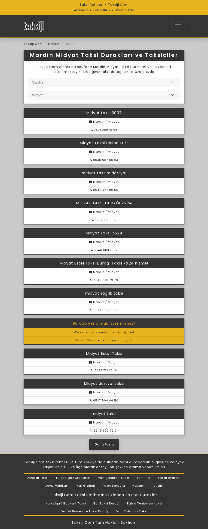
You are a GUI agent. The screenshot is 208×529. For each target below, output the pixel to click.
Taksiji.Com (33, 44)
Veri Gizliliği (85, 486)
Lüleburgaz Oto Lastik (73, 478)
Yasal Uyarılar (169, 478)
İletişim (157, 486)
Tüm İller (143, 478)
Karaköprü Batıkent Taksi (66, 503)
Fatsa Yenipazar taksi (144, 503)
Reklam (138, 486)
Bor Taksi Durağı (106, 503)
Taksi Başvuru (113, 486)
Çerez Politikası (57, 486)
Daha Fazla (104, 444)
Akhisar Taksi (38, 478)
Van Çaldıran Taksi (113, 478)
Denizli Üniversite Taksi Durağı (85, 511)
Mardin (53, 44)
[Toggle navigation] (177, 26)
